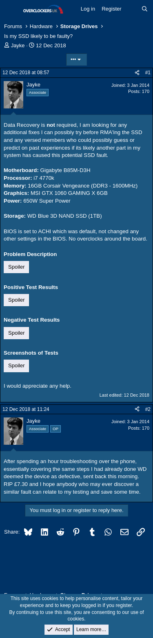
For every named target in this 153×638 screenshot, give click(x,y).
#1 (148, 72)
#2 (148, 409)
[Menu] (11, 9)
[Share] (137, 72)
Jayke (18, 45)
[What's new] (131, 9)
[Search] (144, 9)
